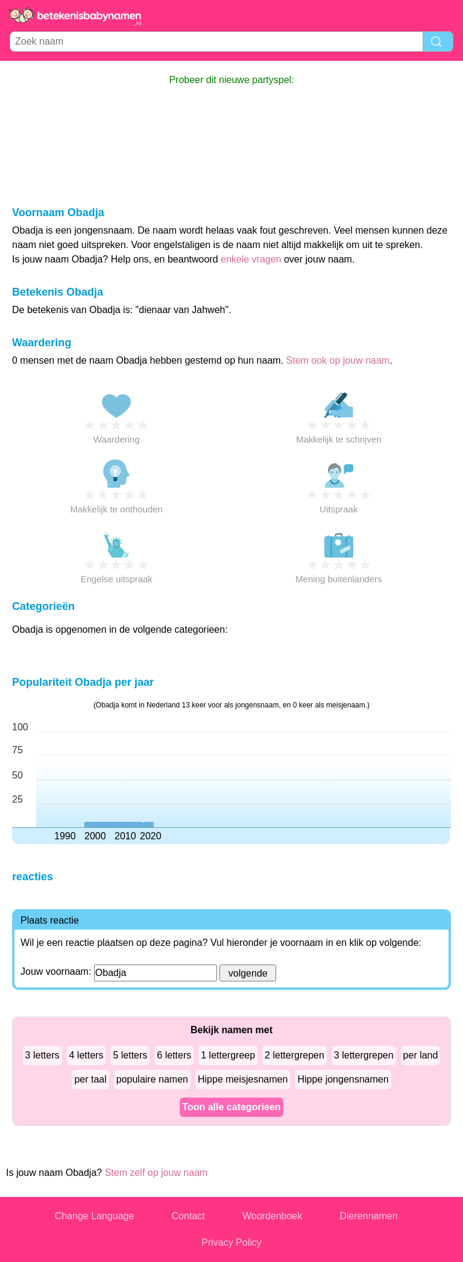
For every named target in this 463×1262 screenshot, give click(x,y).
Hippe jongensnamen (342, 1079)
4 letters (86, 1055)
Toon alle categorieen (231, 1107)
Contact (188, 1216)
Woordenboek (272, 1216)
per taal (90, 1079)
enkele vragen (251, 259)
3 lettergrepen (364, 1055)
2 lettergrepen (294, 1055)
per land (420, 1055)
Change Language (94, 1216)
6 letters (174, 1055)
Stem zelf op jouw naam (156, 1172)
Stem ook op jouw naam (338, 360)
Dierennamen (369, 1216)
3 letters (42, 1055)
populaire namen (152, 1079)
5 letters (130, 1055)
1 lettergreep (228, 1055)
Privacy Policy (231, 1242)
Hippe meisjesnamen (243, 1079)
